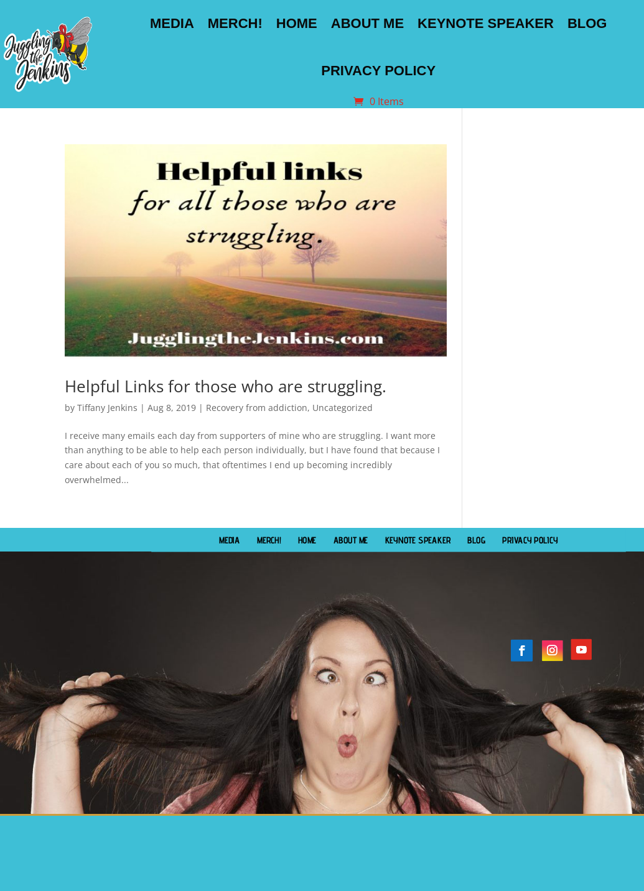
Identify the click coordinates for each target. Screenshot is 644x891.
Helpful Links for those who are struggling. (225, 386)
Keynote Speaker (486, 23)
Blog (587, 23)
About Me (367, 23)
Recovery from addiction (256, 407)
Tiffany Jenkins (107, 407)
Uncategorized (342, 407)
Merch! (235, 23)
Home (296, 23)
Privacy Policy (378, 70)
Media (172, 23)
